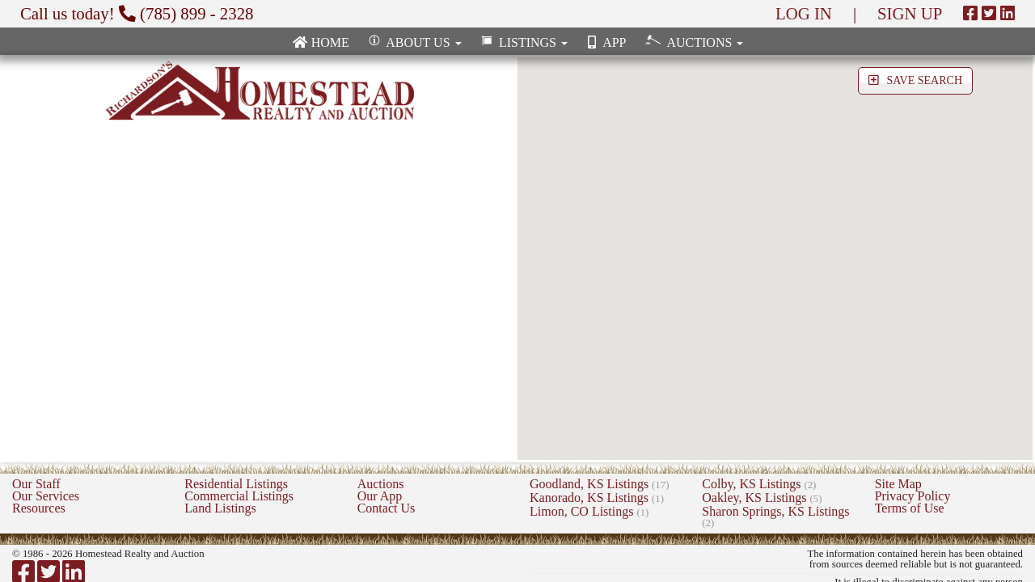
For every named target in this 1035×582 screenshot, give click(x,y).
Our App (380, 496)
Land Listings (220, 508)
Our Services (45, 496)
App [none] (605, 42)
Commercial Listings (239, 496)
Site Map (898, 484)
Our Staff (36, 484)
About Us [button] (413, 42)
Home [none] (320, 42)
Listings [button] (523, 42)
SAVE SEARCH (915, 80)
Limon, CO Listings (589, 511)
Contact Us (386, 508)
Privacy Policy (913, 496)
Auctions (380, 484)
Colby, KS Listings (759, 484)
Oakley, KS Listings (762, 497)
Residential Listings (236, 484)
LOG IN (803, 13)
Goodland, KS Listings (599, 484)
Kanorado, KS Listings (597, 497)
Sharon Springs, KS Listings (775, 516)
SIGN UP (909, 13)
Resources (38, 508)
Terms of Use (909, 508)
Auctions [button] (692, 41)
